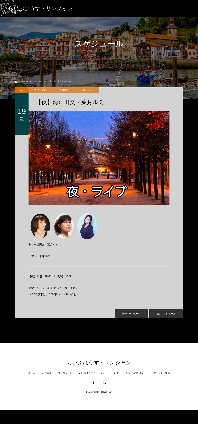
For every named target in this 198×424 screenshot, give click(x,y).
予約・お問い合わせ (136, 373)
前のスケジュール (131, 313)
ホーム (31, 373)
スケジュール (7, 8)
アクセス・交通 (8, 13)
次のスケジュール (166, 313)
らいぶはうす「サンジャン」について (99, 373)
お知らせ (4, 3)
